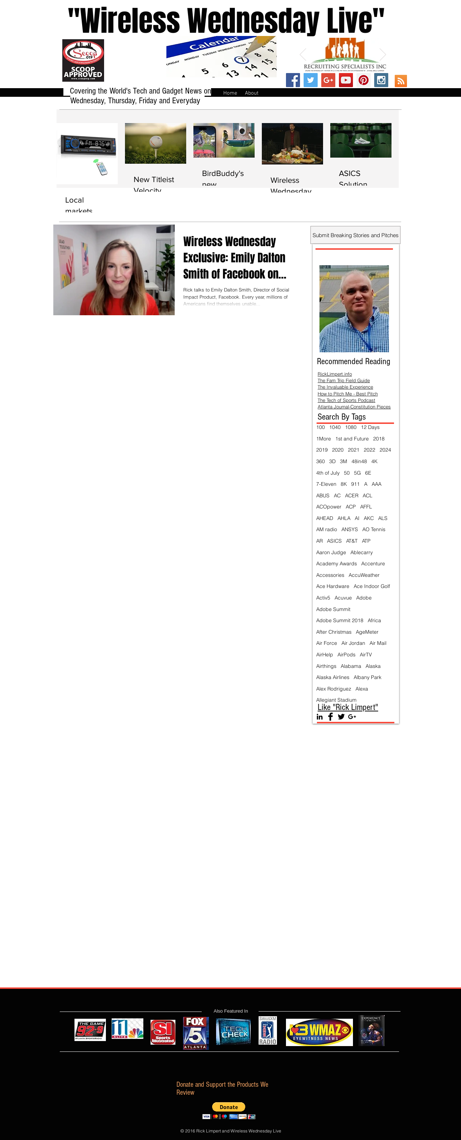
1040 (335, 427)
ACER (351, 495)
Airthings (326, 666)
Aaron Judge (331, 552)
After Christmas (334, 632)
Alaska (373, 666)
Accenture (373, 563)
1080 (351, 427)
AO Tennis (373, 529)
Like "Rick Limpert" (348, 707)
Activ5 (323, 597)
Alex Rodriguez (333, 689)
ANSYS (349, 529)
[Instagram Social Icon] (381, 80)
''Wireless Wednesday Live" (219, 21)
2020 (338, 450)
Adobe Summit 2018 (339, 620)
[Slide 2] (335, 61)
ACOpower (328, 506)
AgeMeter (367, 632)
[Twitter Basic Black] (341, 716)
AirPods (346, 654)
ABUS (323, 495)
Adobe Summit (333, 609)
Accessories (330, 575)
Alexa (361, 689)
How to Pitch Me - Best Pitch (348, 394)
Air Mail (378, 643)
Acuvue (343, 597)
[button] (228, 1110)
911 (355, 484)
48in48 (359, 461)
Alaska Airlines (332, 677)
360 (320, 461)
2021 (353, 450)
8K (344, 484)
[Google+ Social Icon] (328, 80)
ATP (366, 541)
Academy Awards (336, 563)
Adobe (364, 597)
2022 (369, 450)
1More (323, 438)
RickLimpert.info (335, 374)
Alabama (351, 666)
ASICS (334, 541)
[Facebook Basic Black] (330, 716)
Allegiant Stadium (336, 700)
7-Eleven (326, 484)
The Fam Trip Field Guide (344, 380)
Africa (374, 620)
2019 (322, 450)
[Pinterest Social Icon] (364, 80)
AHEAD (324, 518)
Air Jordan (353, 643)
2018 (379, 438)
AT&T (352, 541)
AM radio (326, 529)
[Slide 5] (360, 61)
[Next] (383, 55)
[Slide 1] (326, 61)
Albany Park (367, 677)
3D (332, 461)
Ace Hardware (332, 586)
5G (357, 473)
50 (347, 473)
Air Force (326, 643)
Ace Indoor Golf (372, 586)
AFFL (366, 506)
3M (343, 461)
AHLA (343, 518)
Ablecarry (361, 552)
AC (337, 495)
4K (374, 461)
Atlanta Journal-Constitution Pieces (354, 407)
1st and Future (352, 438)
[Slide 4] (352, 61)
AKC (369, 518)
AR (319, 541)
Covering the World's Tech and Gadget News (137, 91)
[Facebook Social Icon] (293, 80)
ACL (367, 495)
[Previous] (303, 55)
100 (320, 427)
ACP (351, 506)
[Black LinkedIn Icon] (319, 716)
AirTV (366, 654)
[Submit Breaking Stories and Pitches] (355, 235)
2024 (385, 450)
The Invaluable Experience (345, 387)
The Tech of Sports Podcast (346, 400)
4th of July (328, 473)
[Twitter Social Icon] (311, 80)
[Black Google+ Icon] (352, 716)
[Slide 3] (344, 61)
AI (357, 518)
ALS (383, 518)
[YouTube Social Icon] (346, 80)
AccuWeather (364, 575)
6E (368, 473)
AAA (376, 484)
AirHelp (324, 654)
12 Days (370, 427)
